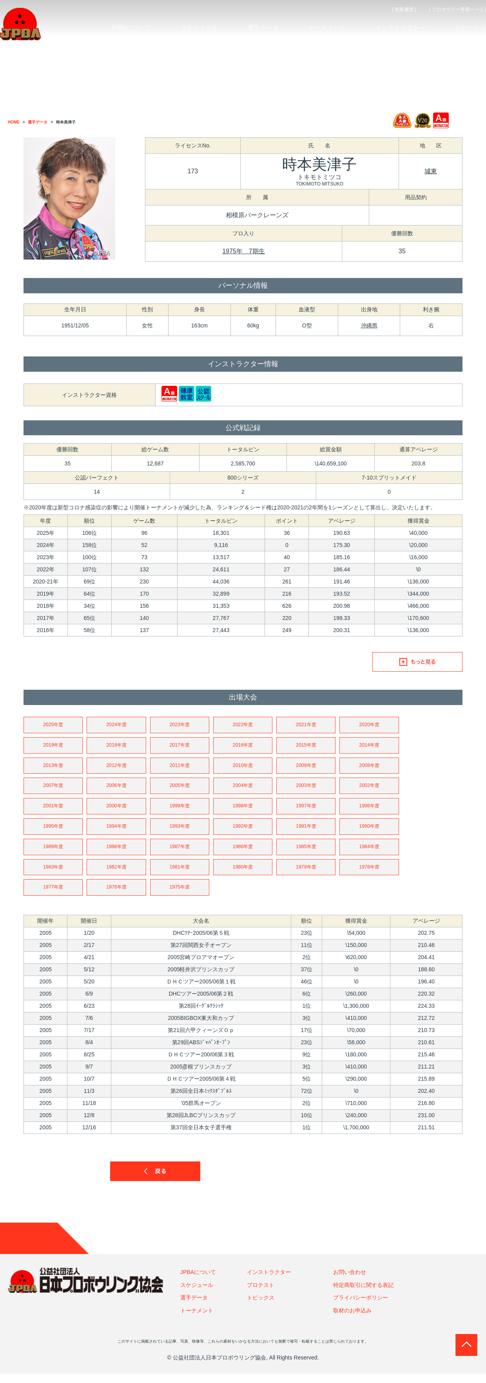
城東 (430, 171)
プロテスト (260, 1294)
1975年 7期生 (243, 251)
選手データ (194, 1306)
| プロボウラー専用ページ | (457, 9)
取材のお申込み (352, 1319)
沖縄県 (369, 325)
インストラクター (269, 1281)
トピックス (260, 1306)
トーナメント (196, 1319)
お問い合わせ (349, 1281)
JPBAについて (198, 1281)
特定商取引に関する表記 (363, 1294)
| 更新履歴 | (404, 9)
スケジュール (196, 1294)
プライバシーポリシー (360, 1306)
